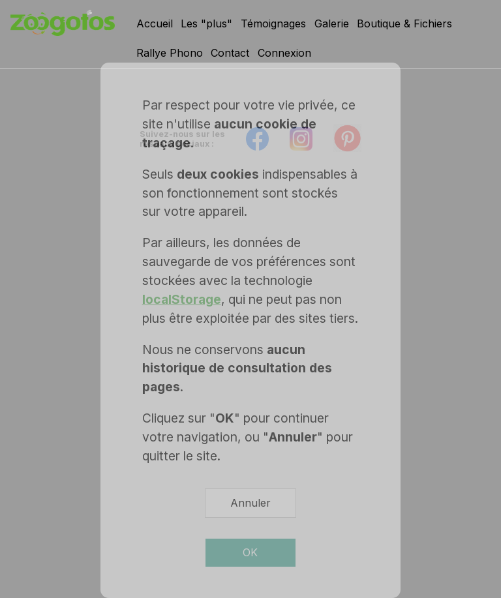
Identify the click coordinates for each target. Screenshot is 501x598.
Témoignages (273, 23)
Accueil (154, 23)
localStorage (181, 299)
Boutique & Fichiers (404, 23)
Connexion (284, 52)
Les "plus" (206, 23)
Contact (230, 52)
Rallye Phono (169, 52)
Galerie (331, 23)
